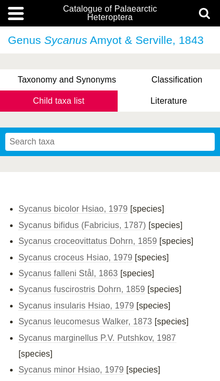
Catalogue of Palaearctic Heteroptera (110, 13)
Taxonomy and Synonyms (66, 79)
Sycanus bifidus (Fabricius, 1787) (82, 225)
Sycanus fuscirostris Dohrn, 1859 (81, 289)
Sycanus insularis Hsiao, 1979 (76, 305)
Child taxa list (59, 100)
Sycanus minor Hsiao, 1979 (71, 369)
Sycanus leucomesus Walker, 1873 (85, 321)
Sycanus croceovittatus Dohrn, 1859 (87, 241)
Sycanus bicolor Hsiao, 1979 (73, 208)
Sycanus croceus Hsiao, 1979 (75, 257)
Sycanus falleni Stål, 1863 (68, 273)
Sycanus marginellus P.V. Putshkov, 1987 (97, 337)
